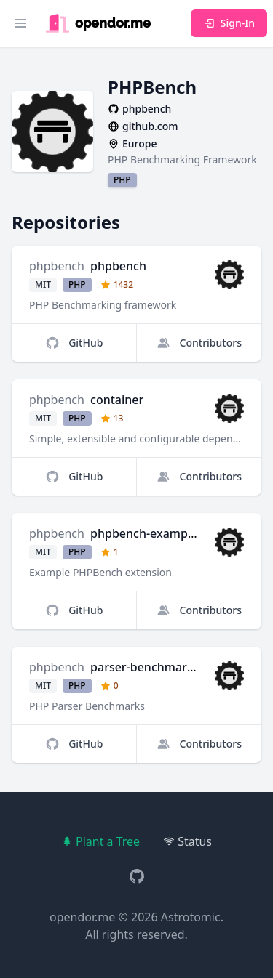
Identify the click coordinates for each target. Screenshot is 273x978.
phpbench (56, 266)
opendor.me (82, 917)
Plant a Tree (100, 841)
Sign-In (229, 23)
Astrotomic (191, 917)
